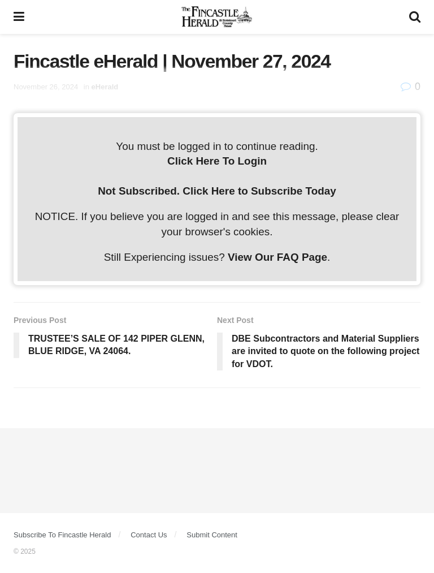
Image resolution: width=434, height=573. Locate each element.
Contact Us (149, 535)
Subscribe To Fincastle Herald (62, 535)
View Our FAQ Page (277, 257)
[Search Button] (414, 17)
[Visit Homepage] (216, 17)
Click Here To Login (217, 161)
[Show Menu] (19, 17)
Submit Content (211, 535)
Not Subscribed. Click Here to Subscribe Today (217, 191)
